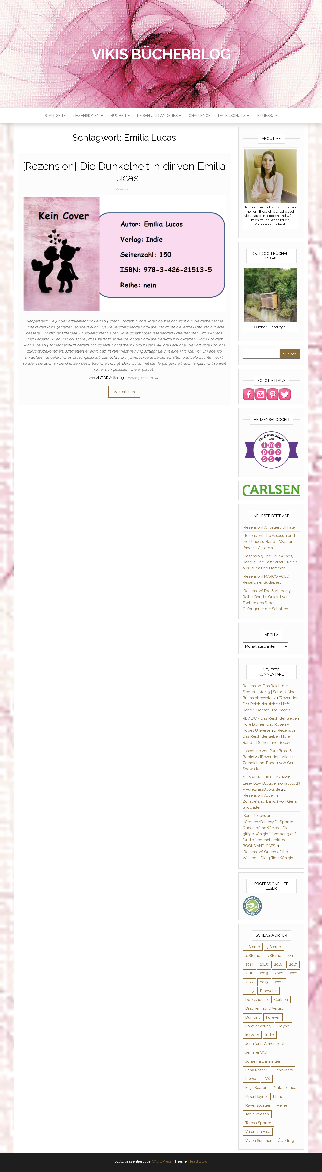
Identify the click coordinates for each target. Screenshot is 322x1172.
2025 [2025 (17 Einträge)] (249, 991)
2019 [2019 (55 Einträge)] (264, 973)
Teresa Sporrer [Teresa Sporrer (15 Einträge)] (258, 1123)
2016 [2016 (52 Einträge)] (278, 964)
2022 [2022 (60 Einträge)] (249, 982)
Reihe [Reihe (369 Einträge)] (282, 1105)
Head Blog (198, 1161)
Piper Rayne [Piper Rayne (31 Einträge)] (256, 1096)
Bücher (120, 115)
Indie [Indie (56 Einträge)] (269, 1035)
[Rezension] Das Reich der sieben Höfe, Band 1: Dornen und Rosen (271, 704)
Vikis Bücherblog (161, 54)
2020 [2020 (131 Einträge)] (279, 973)
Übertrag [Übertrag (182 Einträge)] (286, 1140)
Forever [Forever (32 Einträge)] (273, 1017)
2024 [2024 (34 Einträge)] (279, 982)
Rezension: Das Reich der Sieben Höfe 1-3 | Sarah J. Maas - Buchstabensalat (271, 692)
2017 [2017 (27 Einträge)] (293, 964)
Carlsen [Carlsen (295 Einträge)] (281, 999)
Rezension (123, 189)
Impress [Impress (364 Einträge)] (252, 1035)
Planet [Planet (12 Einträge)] (279, 1096)
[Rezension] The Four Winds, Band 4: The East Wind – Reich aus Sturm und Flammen (270, 562)
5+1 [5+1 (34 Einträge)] (290, 955)
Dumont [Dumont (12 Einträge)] (252, 1017)
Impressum (267, 115)
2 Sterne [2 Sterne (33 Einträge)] (252, 947)
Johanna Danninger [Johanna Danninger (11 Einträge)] (262, 1061)
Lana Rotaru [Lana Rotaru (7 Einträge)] (256, 1070)
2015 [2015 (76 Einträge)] (264, 964)
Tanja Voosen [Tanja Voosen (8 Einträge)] (257, 1114)
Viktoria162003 (110, 378)
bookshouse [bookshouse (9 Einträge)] (256, 999)
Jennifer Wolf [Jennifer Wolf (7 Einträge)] (257, 1052)
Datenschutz (233, 115)
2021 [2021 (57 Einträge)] (294, 973)
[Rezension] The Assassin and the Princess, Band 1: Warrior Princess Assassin (269, 541)
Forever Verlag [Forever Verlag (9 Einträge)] (258, 1026)
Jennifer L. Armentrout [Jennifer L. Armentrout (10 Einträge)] (264, 1043)
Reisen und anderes (159, 115)
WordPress (162, 1161)
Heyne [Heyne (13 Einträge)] (283, 1026)
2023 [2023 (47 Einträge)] (264, 982)
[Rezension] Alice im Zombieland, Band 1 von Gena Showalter (270, 763)
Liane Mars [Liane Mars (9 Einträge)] (283, 1070)
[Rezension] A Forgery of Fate (269, 527)
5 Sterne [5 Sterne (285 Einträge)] (274, 955)
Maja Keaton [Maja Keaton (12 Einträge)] (256, 1087)
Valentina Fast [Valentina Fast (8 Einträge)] (257, 1131)
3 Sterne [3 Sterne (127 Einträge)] (273, 947)
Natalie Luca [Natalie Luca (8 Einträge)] (285, 1087)
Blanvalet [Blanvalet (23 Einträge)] (268, 991)
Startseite (55, 115)
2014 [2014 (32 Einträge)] (249, 964)
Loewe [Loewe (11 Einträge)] (251, 1079)
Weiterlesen (124, 391)
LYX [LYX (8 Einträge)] (267, 1079)
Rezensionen (88, 115)
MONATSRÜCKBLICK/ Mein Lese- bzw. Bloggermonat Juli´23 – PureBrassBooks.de (271, 783)
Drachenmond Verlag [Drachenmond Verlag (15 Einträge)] (264, 1008)
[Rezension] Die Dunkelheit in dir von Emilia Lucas (124, 172)
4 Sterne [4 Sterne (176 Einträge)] (252, 955)
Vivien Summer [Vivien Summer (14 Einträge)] (258, 1140)
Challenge (200, 115)
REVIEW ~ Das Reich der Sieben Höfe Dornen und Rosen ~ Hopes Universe (271, 724)
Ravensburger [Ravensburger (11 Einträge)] (257, 1105)
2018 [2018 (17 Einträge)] (249, 973)
